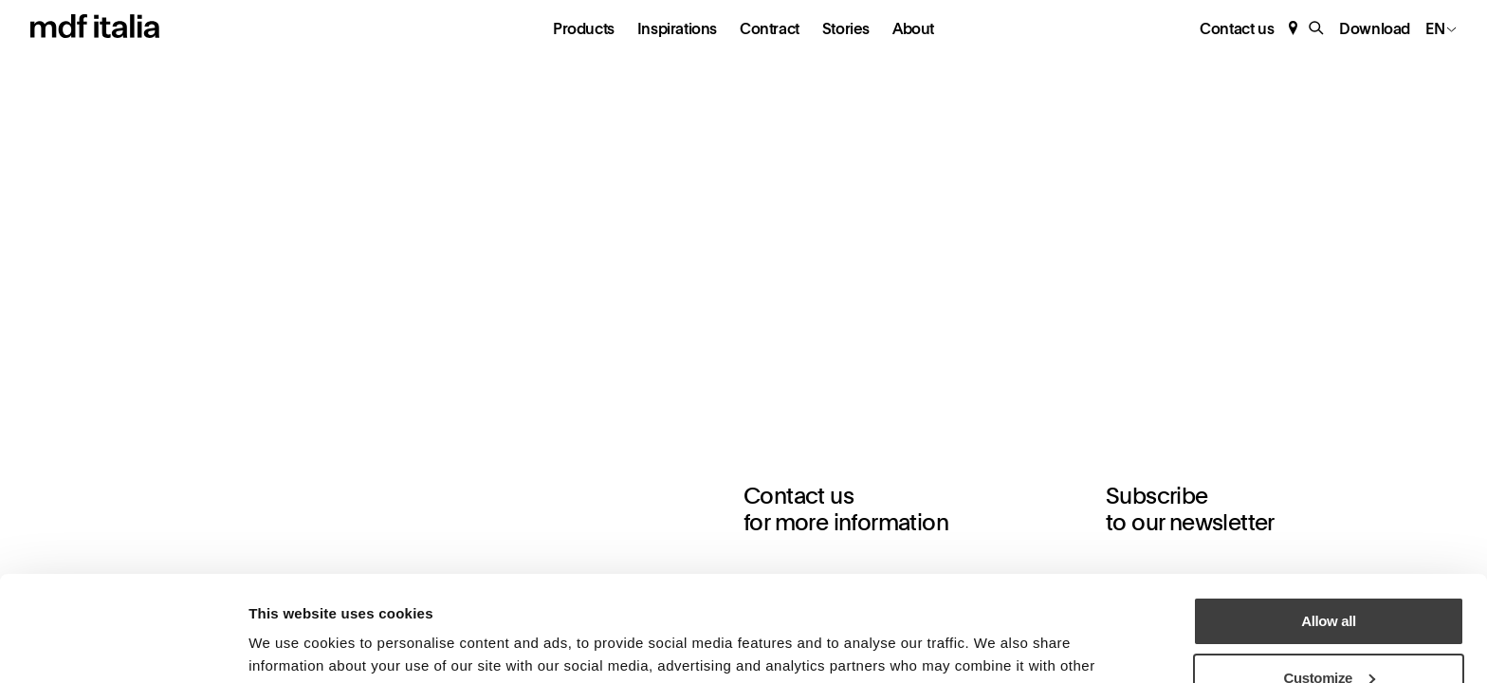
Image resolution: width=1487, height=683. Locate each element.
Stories (846, 29)
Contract (769, 29)
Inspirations (677, 29)
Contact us (1237, 29)
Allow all (1328, 522)
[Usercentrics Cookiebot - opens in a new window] (123, 646)
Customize (1330, 579)
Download (1374, 29)
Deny (1328, 635)
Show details (289, 642)
